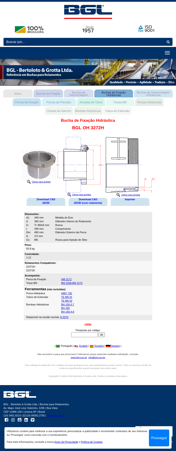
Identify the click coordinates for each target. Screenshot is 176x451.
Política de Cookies (92, 442)
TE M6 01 (66, 297)
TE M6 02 (66, 300)
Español (97, 345)
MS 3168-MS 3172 (72, 283)
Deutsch (113, 345)
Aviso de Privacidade (66, 442)
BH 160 (65, 308)
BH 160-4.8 (67, 311)
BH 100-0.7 (67, 304)
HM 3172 (66, 279)
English (81, 345)
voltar (88, 324)
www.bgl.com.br (79, 357)
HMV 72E (66, 293)
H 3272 (64, 317)
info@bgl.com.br (96, 357)
